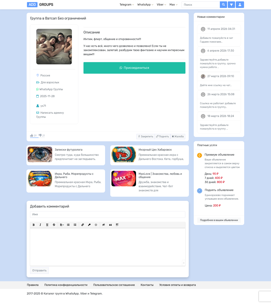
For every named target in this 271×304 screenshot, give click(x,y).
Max (172, 4)
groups (40, 4)
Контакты (147, 285)
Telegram (125, 4)
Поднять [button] (162, 136)
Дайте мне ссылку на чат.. (216, 85)
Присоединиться (134, 68)
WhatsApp (144, 4)
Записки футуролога (68, 149)
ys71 (41, 105)
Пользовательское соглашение (114, 285)
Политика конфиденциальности (65, 285)
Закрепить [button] (145, 136)
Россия (45, 75)
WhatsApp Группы (51, 89)
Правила (33, 285)
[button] (231, 4)
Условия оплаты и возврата (177, 285)
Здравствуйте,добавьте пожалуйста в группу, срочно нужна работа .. (218, 63)
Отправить (39, 270)
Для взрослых (47, 82)
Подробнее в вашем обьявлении (219, 220)
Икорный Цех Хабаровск (155, 149)
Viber (160, 4)
